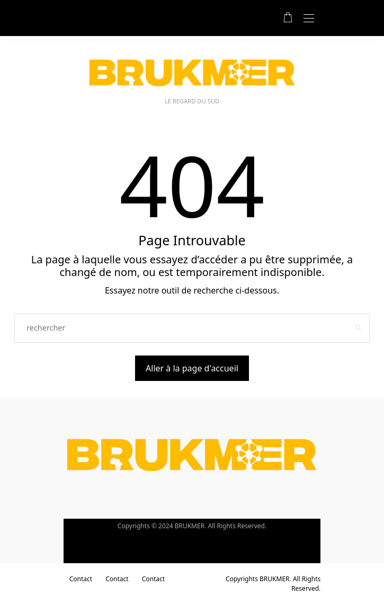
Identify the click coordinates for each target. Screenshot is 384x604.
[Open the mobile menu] (308, 19)
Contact (80, 578)
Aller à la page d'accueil (192, 368)
